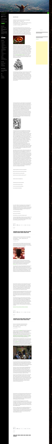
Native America (3, 45)
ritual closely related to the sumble (20, 54)
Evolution (3, 43)
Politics (2, 46)
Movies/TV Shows (3, 53)
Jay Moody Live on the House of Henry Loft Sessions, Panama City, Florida (4, 33)
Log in (1, 75)
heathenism (18, 319)
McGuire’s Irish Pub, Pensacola (19, 326)
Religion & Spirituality (4, 47)
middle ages (15, 232)
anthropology (15, 231)
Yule (28, 232)
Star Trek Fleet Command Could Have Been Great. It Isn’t (4, 71)
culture (24, 318)
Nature (2, 56)
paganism (22, 232)
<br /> (16, 96)
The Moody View (3, 12)
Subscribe (3, 23)
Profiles (2, 57)
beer (18, 231)
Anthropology (2, 41)
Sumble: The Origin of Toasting (20, 239)
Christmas (22, 231)
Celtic (21, 318)
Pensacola (20, 330)
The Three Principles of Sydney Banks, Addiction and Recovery (4, 30)
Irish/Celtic (3, 44)
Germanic (15, 319)
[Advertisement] (42, 53)
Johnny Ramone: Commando (4, 31)
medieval (29, 231)
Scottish (25, 232)
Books (2, 52)
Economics (3, 42)
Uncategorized (2, 58)
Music (2, 54)
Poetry (2, 55)
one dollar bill (17, 341)
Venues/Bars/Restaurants (3, 59)
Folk (24, 231)
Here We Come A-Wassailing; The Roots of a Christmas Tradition (22, 23)
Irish (26, 231)
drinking (27, 318)
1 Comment (20, 25)
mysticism (19, 232)
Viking (28, 319)
